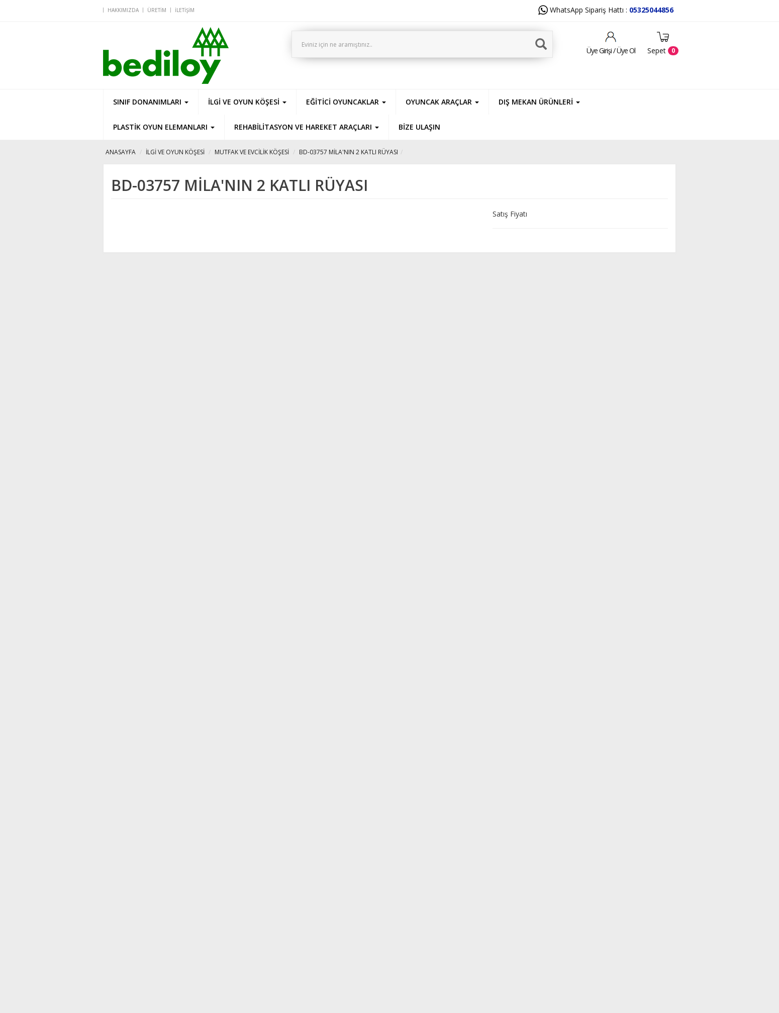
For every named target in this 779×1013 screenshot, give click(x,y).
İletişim (184, 10)
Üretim (156, 10)
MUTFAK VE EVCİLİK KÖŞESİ (252, 152)
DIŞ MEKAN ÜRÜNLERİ (539, 102)
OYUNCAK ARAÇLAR (442, 102)
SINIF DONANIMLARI (150, 102)
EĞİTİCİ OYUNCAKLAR (346, 102)
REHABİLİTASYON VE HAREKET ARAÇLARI (306, 127)
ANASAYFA (121, 152)
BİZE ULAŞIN (419, 127)
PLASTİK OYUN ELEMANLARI (164, 127)
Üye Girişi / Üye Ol (611, 50)
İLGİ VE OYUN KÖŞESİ (247, 102)
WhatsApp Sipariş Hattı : (605, 10)
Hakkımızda (123, 10)
